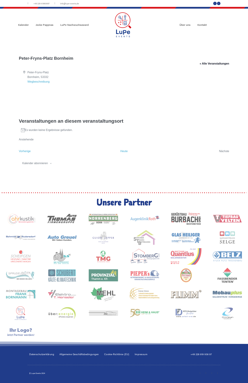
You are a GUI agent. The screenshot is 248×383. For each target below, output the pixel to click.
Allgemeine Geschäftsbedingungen (79, 354)
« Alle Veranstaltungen (214, 63)
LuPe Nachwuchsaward (74, 24)
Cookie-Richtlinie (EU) (116, 354)
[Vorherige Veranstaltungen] (25, 151)
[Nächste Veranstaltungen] (224, 151)
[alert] (124, 130)
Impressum (141, 354)
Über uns (184, 24)
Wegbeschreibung (38, 81)
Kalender (23, 24)
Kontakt (202, 24)
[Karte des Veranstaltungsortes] (124, 97)
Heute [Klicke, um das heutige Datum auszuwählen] (124, 151)
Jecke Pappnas (44, 24)
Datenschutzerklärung (41, 354)
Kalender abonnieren (35, 163)
